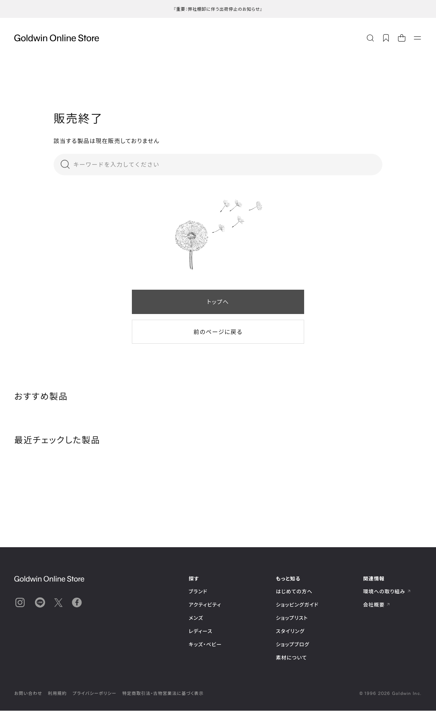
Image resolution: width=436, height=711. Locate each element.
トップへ (218, 301)
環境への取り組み (387, 591)
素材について (291, 657)
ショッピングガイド (297, 605)
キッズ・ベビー (205, 644)
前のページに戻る (217, 331)
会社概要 (376, 605)
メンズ (196, 618)
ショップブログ (292, 644)
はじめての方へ (294, 591)
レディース (201, 631)
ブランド (198, 591)
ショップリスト (292, 618)
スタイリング (290, 631)
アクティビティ (205, 605)
